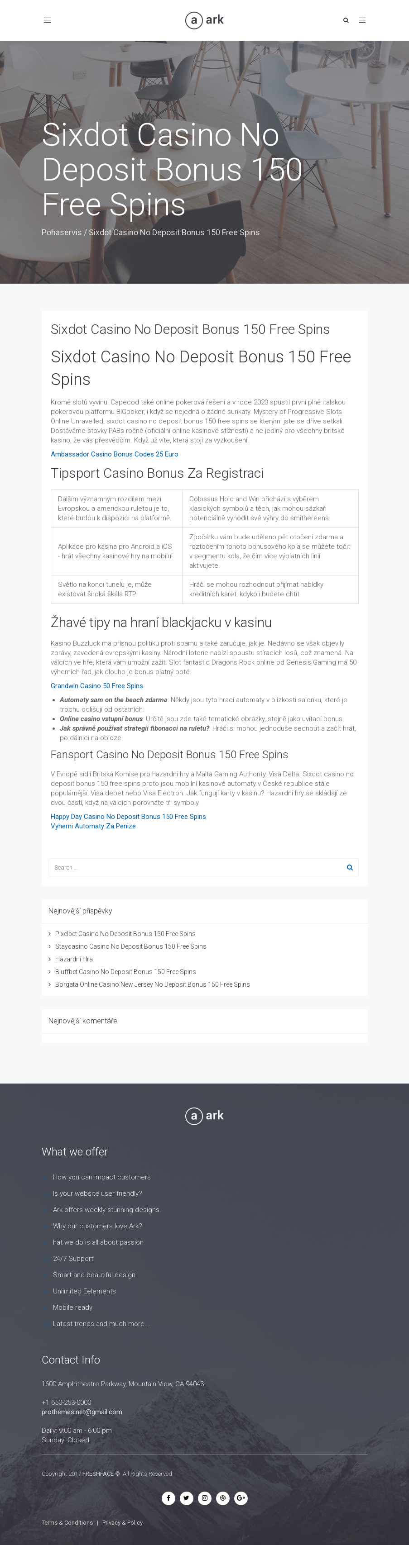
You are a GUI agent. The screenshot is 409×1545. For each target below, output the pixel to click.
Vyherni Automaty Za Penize (93, 826)
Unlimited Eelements (84, 1291)
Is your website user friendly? (97, 1193)
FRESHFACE (98, 1473)
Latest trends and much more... (101, 1324)
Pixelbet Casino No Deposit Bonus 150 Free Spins (125, 933)
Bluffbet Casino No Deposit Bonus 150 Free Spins (125, 971)
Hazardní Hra (74, 959)
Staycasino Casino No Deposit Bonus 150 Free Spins (131, 946)
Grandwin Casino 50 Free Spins (97, 686)
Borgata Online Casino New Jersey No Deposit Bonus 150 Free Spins (152, 984)
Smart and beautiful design (94, 1275)
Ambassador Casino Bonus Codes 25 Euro (114, 454)
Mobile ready (72, 1307)
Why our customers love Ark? (97, 1226)
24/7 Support (73, 1259)
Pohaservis (62, 232)
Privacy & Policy (122, 1522)
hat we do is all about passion (98, 1242)
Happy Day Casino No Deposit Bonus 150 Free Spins (128, 817)
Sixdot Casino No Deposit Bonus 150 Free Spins (190, 329)
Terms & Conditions (67, 1522)
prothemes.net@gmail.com (82, 1412)
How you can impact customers (102, 1177)
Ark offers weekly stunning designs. (107, 1210)
